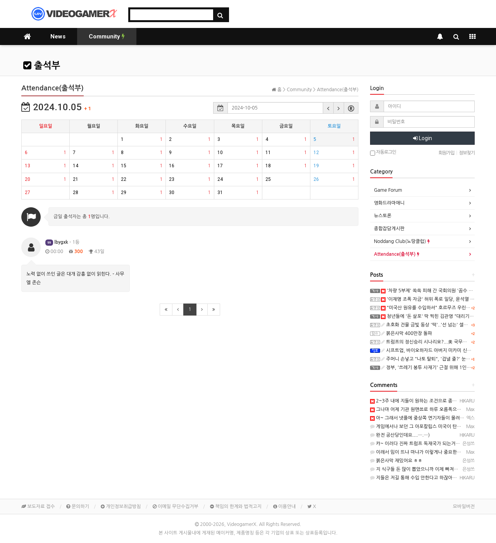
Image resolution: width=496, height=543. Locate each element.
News (57, 36)
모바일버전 (464, 506)
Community (107, 36)
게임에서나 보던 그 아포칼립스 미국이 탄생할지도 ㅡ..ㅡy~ (431, 426)
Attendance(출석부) (396, 254)
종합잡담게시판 (389, 228)
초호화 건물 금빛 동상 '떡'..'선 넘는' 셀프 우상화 (431, 325)
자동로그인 (383, 153)
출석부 (41, 65)
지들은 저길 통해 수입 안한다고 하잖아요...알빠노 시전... (429, 477)
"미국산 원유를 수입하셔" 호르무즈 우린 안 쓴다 (431, 307)
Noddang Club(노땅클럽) (402, 241)
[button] (328, 108)
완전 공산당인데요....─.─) (400, 435)
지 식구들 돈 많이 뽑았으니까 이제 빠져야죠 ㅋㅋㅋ (423, 469)
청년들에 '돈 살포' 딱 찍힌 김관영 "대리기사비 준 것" (436, 316)
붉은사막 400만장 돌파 (406, 333)
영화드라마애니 (389, 203)
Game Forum (388, 190)
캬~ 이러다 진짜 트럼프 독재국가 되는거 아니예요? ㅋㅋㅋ (430, 443)
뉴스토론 (382, 215)
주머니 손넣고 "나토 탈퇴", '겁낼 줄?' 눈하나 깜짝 (433, 359)
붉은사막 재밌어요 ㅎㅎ (396, 460)
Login (422, 138)
